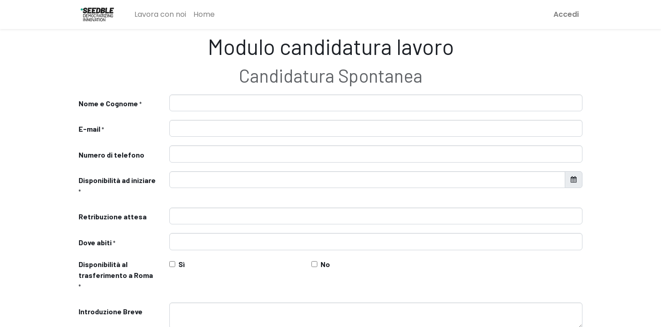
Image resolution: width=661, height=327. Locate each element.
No (325, 264)
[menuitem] (160, 14)
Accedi (566, 14)
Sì (181, 264)
